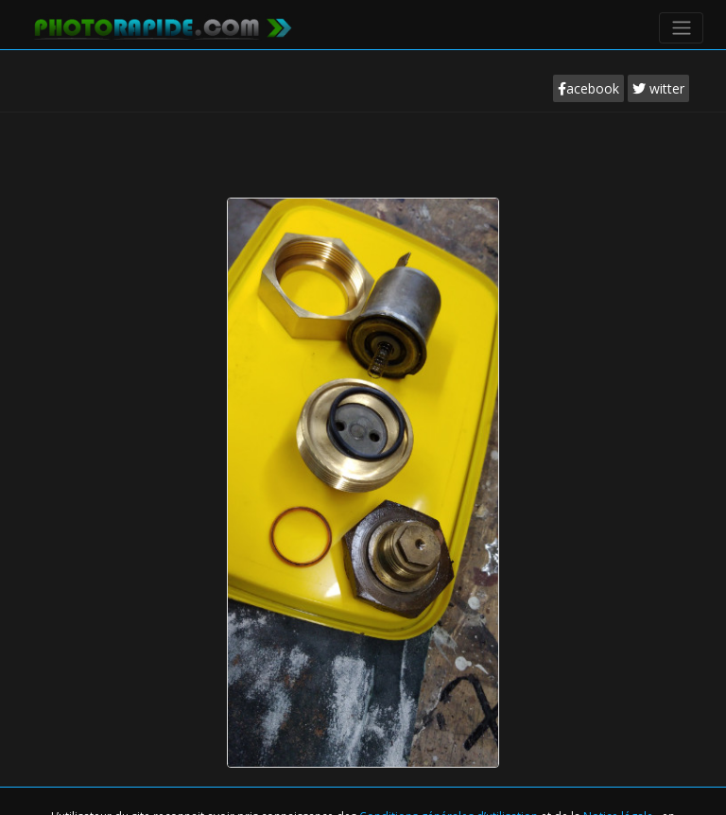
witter (658, 88)
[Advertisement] (363, 169)
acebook (588, 88)
